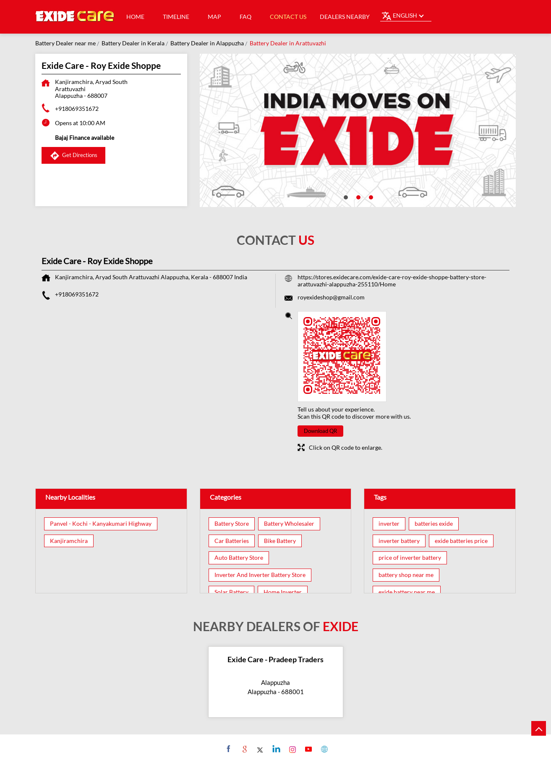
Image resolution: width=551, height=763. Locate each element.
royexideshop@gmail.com (331, 297)
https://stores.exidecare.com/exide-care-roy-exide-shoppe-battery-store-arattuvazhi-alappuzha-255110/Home (392, 280)
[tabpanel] (358, 130)
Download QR (320, 430)
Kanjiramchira (69, 541)
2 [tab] (357, 196)
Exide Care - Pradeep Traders (275, 659)
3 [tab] (370, 196)
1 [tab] (345, 196)
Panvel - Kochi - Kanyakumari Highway (100, 523)
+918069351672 (77, 108)
